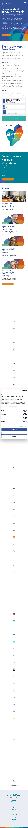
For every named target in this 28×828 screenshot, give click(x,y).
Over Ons (14, 816)
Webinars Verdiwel (14, 811)
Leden (14, 821)
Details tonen (21, 426)
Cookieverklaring (14, 802)
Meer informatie (8, 179)
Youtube (14, 809)
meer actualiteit (7, 283)
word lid (6, 34)
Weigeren (14, 436)
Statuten (14, 800)
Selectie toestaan (14, 433)
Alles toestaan (14, 429)
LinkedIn (14, 807)
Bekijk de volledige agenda (14, 118)
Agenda (14, 819)
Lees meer (16, 34)
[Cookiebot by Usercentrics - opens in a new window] (21, 390)
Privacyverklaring (14, 801)
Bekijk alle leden (14, 785)
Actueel (14, 817)
